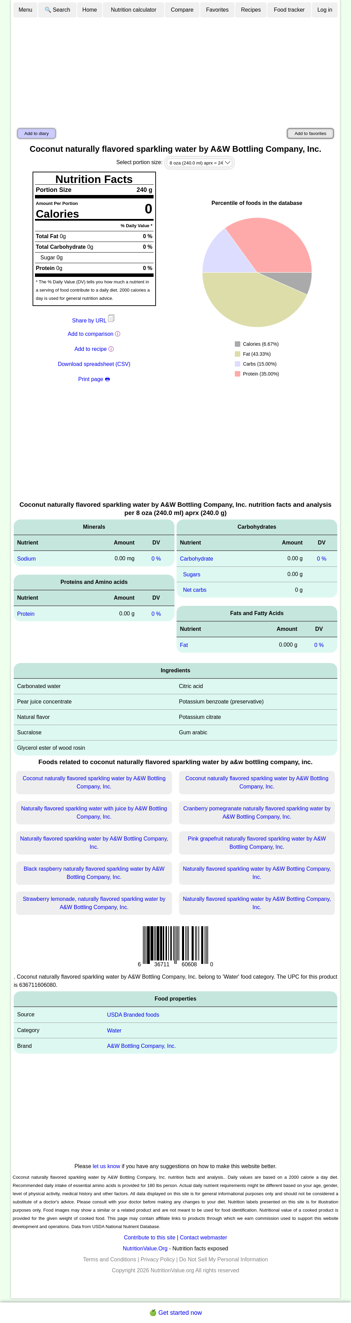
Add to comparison (90, 334)
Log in (324, 10)
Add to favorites (310, 133)
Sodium (26, 559)
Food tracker (289, 10)
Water (114, 1030)
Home (89, 10)
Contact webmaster (203, 1237)
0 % (156, 559)
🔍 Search (57, 10)
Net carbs (194, 590)
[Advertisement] (175, 70)
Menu (25, 10)
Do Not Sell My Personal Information (223, 1259)
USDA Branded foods (133, 1015)
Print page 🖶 (94, 379)
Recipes (251, 10)
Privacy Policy (158, 1259)
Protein (26, 613)
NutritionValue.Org (145, 1248)
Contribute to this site (149, 1237)
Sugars (192, 574)
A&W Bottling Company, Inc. (141, 1046)
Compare (182, 10)
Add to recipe (90, 349)
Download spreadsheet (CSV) (94, 364)
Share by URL (94, 320)
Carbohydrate (196, 559)
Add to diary (36, 133)
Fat (184, 645)
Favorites (217, 10)
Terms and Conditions (109, 1259)
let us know (106, 1166)
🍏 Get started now (175, 1312)
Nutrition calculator (134, 10)
